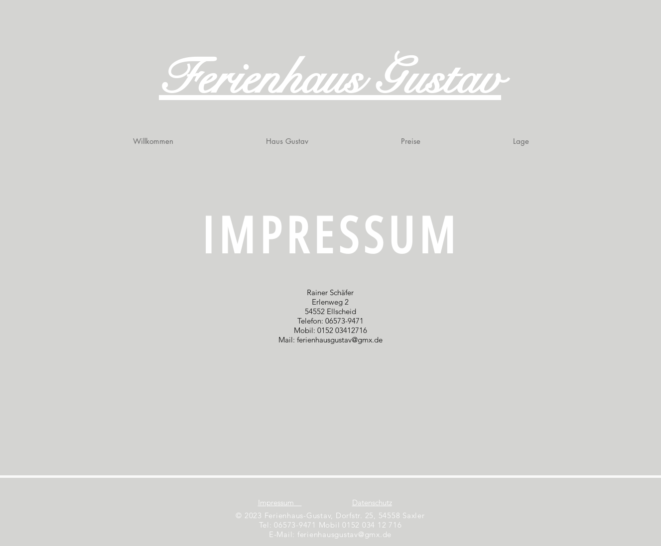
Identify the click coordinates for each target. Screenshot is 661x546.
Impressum (276, 502)
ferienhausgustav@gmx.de (340, 339)
